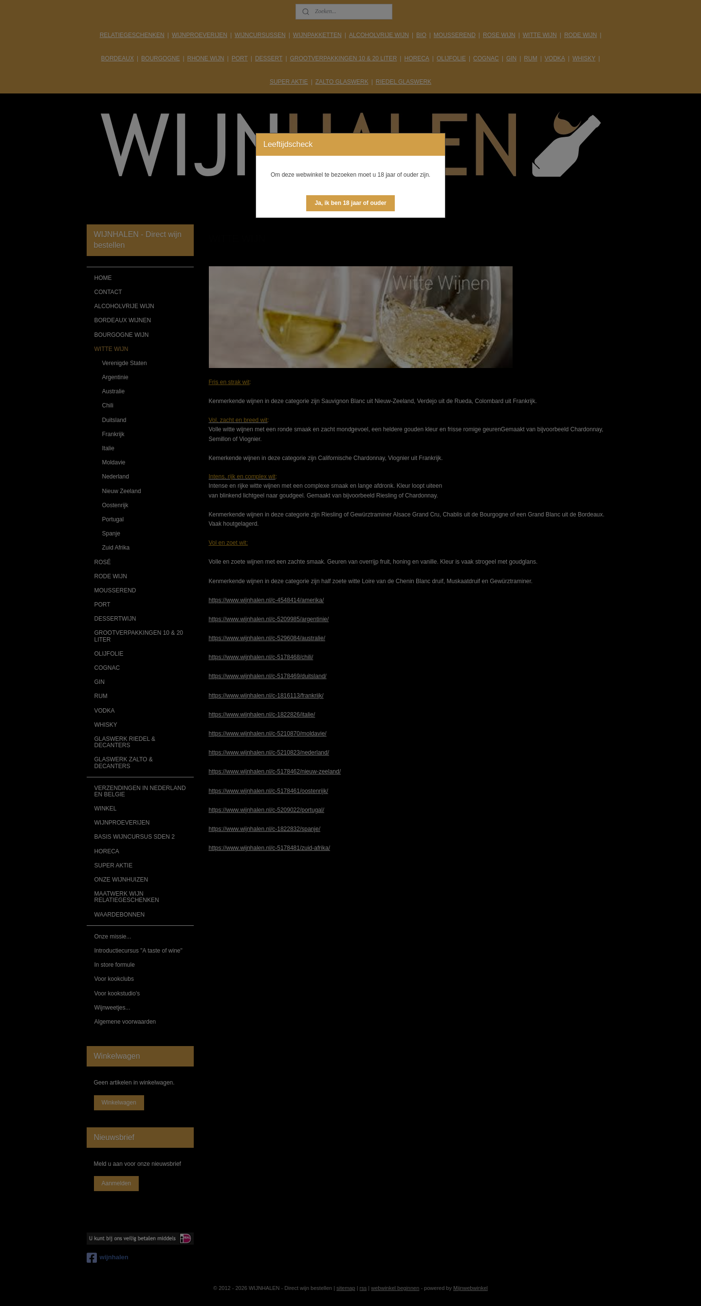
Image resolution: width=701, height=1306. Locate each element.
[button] (350, 203)
